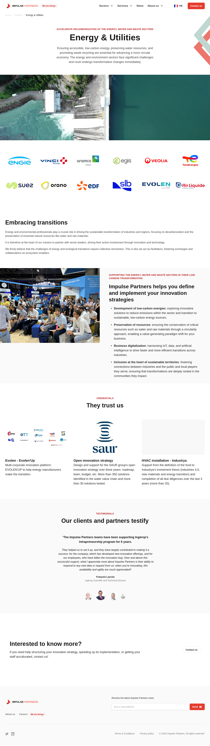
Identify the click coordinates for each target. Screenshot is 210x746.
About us (10, 714)
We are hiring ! (49, 6)
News (140, 5)
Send (197, 706)
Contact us (196, 6)
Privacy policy (147, 733)
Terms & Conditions (125, 733)
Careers (23, 714)
